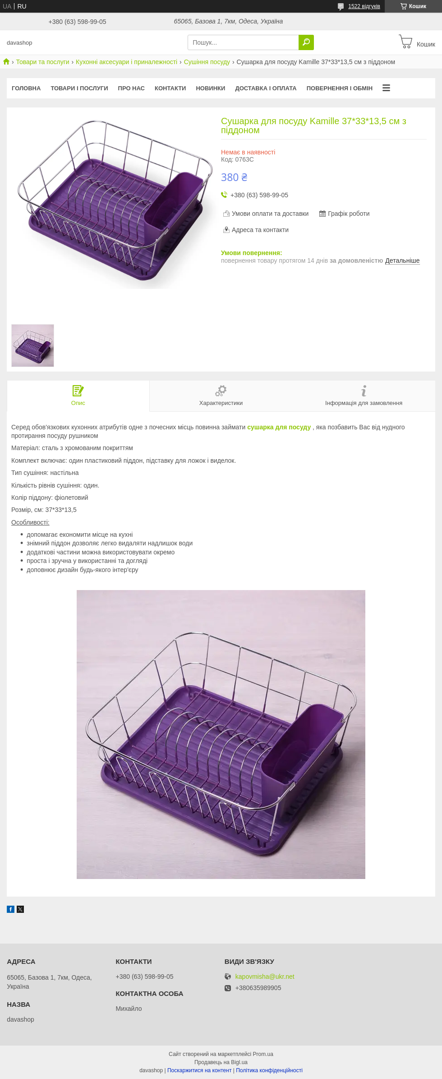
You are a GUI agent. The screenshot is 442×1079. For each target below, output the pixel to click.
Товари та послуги (42, 61)
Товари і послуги (79, 88)
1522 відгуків (364, 6)
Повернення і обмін (340, 88)
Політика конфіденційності (269, 1070)
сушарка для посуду (279, 427)
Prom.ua (263, 1054)
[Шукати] (306, 42)
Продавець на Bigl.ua (221, 1062)
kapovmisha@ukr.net (265, 976)
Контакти (170, 88)
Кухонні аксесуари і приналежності (126, 61)
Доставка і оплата (265, 88)
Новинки (210, 88)
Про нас (131, 88)
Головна (26, 88)
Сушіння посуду (207, 61)
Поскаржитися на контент (199, 1070)
